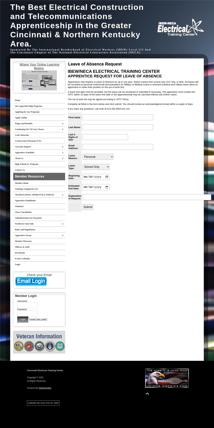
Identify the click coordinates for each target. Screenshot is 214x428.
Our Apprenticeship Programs (28, 106)
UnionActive (45, 388)
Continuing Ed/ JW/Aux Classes (29, 129)
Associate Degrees (23, 146)
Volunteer (19, 206)
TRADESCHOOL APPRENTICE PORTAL (35, 195)
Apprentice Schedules (24, 152)
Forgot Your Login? (38, 319)
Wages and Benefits (24, 123)
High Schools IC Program (26, 164)
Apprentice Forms (23, 235)
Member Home (22, 183)
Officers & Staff (22, 247)
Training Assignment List (26, 189)
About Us (19, 158)
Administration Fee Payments (28, 218)
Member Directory (23, 241)
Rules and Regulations (25, 229)
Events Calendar (22, 258)
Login (17, 264)
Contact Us (20, 170)
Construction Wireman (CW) (28, 141)
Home (17, 100)
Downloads (20, 253)
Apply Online (21, 117)
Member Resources (29, 176)
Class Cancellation (23, 212)
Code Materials (22, 135)
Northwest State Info (24, 224)
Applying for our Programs (27, 112)
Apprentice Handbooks (25, 200)
